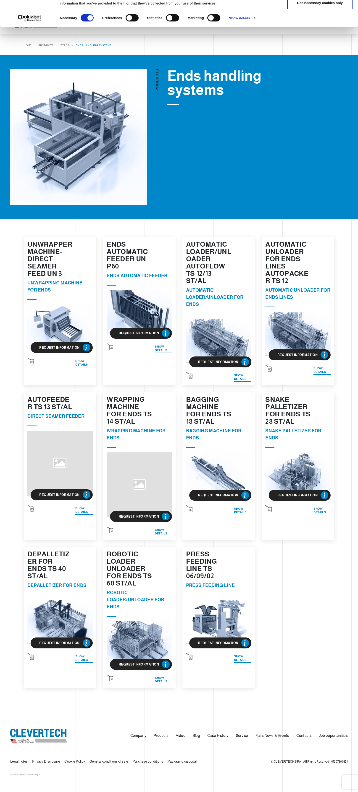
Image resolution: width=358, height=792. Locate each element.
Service (242, 736)
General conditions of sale (109, 761)
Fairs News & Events (272, 736)
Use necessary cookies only (320, 27)
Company (138, 736)
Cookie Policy (74, 761)
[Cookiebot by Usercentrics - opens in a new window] (30, 42)
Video (180, 736)
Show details (239, 42)
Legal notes (19, 761)
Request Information (64, 347)
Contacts (303, 736)
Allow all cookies (320, 12)
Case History (218, 736)
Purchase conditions (148, 761)
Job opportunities (333, 736)
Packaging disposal (182, 761)
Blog (196, 736)
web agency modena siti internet (25, 774)
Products (161, 736)
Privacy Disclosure (46, 761)
